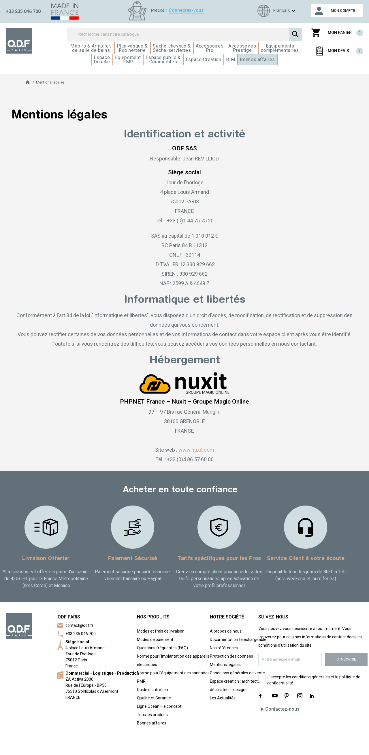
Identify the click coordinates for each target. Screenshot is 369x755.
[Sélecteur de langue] (275, 10)
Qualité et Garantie (154, 698)
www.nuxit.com (196, 450)
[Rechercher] (184, 34)
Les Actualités (223, 698)
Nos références (224, 648)
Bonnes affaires (151, 723)
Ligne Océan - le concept (159, 706)
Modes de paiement (155, 639)
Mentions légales (225, 664)
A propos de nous (226, 631)
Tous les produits (152, 714)
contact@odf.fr (79, 625)
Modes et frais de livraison (160, 631)
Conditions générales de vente (237, 673)
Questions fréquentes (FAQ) (162, 648)
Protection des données (231, 656)
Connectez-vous (186, 10)
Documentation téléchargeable (238, 639)
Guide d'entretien (152, 689)
